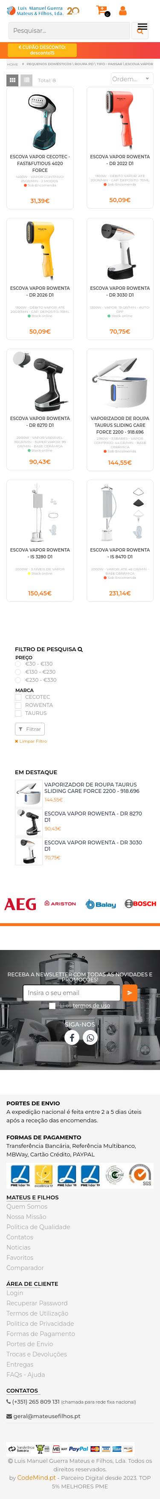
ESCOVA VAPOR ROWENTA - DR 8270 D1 (93, 816)
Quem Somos (26, 1206)
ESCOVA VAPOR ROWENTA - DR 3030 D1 (93, 845)
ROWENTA (39, 705)
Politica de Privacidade (40, 1323)
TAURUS (36, 713)
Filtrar (30, 729)
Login (14, 1293)
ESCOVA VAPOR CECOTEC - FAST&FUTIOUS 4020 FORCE (40, 163)
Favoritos (19, 1258)
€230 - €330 (41, 680)
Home (12, 64)
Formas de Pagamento (40, 1334)
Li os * (85, 1009)
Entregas (19, 1364)
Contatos (19, 1237)
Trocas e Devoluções (36, 1354)
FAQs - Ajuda (25, 1375)
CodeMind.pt (36, 1478)
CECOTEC (37, 697)
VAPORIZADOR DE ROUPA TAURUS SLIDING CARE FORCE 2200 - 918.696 (92, 787)
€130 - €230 (40, 672)
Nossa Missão (26, 1217)
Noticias (18, 1247)
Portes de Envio (29, 1344)
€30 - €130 (38, 664)
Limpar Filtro (31, 741)
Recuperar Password (37, 1303)
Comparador (25, 1268)
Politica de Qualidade (38, 1227)
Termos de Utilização (37, 1313)
